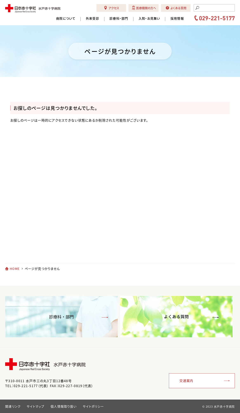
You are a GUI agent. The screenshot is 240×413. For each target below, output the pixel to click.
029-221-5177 (217, 18)
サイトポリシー (93, 406)
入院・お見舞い (149, 18)
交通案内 (186, 380)
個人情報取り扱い (63, 406)
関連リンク (12, 406)
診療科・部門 (118, 18)
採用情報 (177, 18)
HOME (15, 268)
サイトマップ (35, 406)
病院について (65, 18)
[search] (216, 8)
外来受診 (92, 18)
